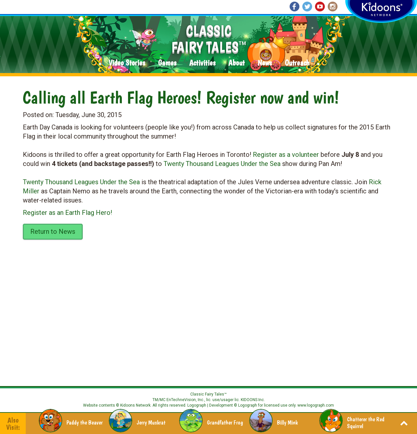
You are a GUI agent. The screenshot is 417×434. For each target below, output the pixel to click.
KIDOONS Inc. (253, 399)
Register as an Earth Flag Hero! (67, 213)
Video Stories (126, 63)
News (265, 63)
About (236, 63)
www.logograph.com (315, 405)
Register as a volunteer (286, 154)
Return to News (52, 231)
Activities (202, 63)
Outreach (297, 63)
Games (167, 63)
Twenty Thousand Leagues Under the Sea (222, 164)
